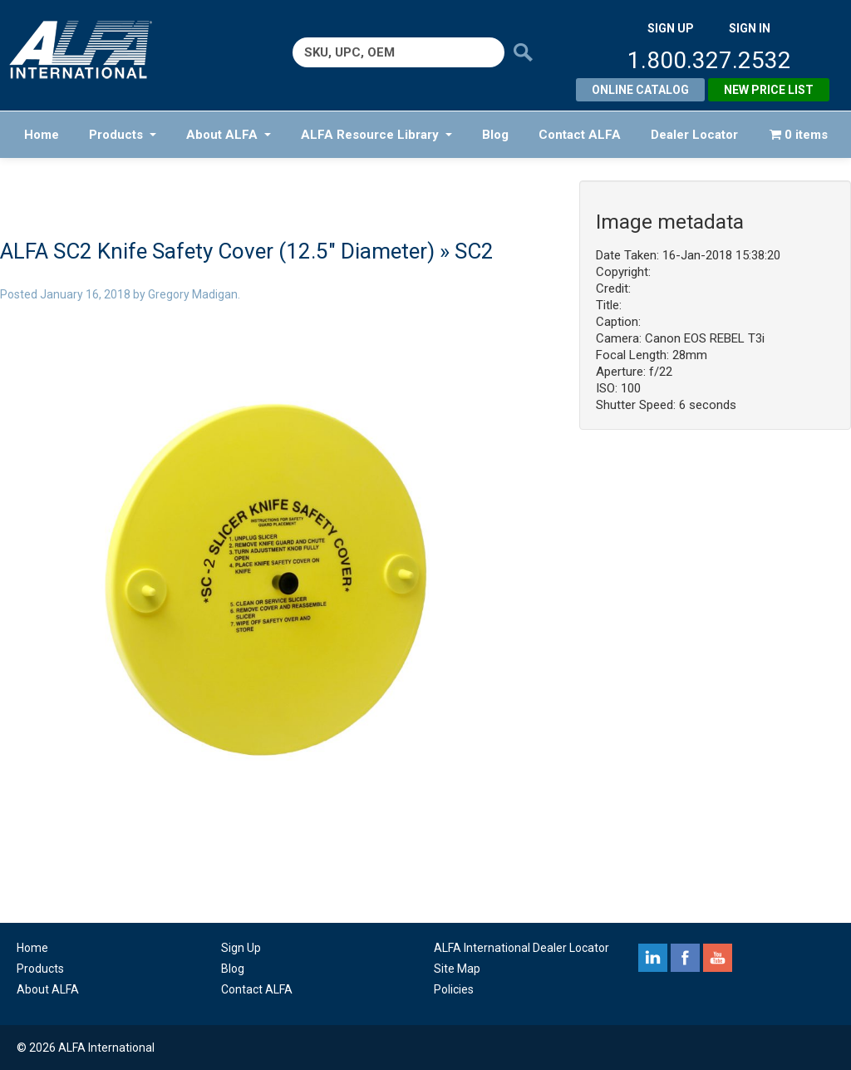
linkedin (652, 958)
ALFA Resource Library (376, 134)
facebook (685, 958)
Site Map (457, 968)
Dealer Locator (694, 134)
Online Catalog (640, 89)
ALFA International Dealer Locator (521, 947)
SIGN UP (670, 28)
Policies (454, 989)
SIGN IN (749, 28)
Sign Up (241, 947)
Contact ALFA (580, 134)
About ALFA (228, 134)
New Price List (769, 89)
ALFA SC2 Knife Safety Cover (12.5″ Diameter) (217, 251)
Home (41, 134)
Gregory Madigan (193, 294)
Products (122, 134)
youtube (717, 958)
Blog (495, 134)
